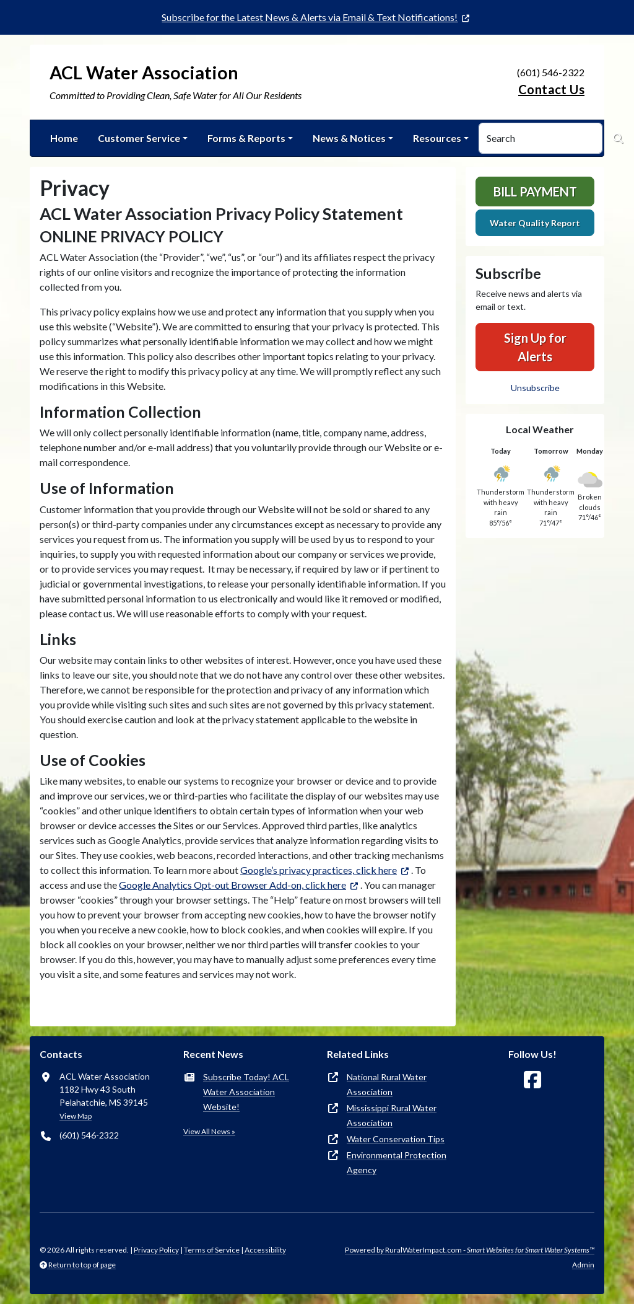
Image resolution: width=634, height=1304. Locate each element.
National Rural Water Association (387, 1084)
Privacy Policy (156, 1249)
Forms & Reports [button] (246, 138)
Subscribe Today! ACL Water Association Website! (246, 1092)
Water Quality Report (535, 223)
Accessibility (265, 1249)
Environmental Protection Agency (396, 1162)
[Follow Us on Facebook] (532, 1080)
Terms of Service (212, 1249)
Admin (583, 1264)
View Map (75, 1116)
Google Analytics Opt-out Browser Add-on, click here (232, 885)
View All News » (209, 1131)
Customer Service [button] (139, 138)
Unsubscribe (535, 387)
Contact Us (551, 89)
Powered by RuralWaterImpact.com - (469, 1249)
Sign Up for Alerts (535, 347)
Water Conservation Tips (396, 1139)
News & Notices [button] (349, 138)
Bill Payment (535, 191)
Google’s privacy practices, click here (318, 870)
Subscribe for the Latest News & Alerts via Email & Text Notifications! (310, 17)
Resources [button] (437, 138)
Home (64, 138)
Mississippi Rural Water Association (391, 1115)
